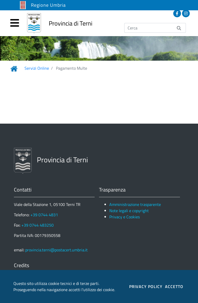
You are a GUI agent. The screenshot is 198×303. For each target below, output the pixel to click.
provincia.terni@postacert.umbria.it (56, 250)
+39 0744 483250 (37, 225)
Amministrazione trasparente (135, 204)
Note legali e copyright (129, 211)
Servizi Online (36, 68)
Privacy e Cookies (124, 217)
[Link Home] (14, 69)
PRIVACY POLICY (145, 286)
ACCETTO (174, 286)
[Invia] (179, 27)
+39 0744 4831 (44, 215)
